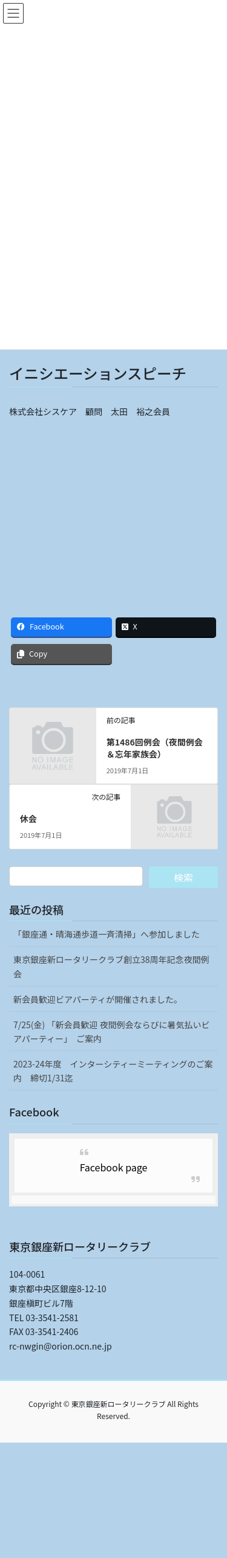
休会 (28, 819)
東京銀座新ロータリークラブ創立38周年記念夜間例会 (111, 966)
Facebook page (114, 1167)
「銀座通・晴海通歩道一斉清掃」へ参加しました (106, 934)
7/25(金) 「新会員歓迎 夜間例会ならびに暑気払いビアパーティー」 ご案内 (111, 1032)
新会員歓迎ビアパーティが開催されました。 (97, 999)
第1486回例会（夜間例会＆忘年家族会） (155, 748)
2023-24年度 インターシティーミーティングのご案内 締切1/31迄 (113, 1071)
